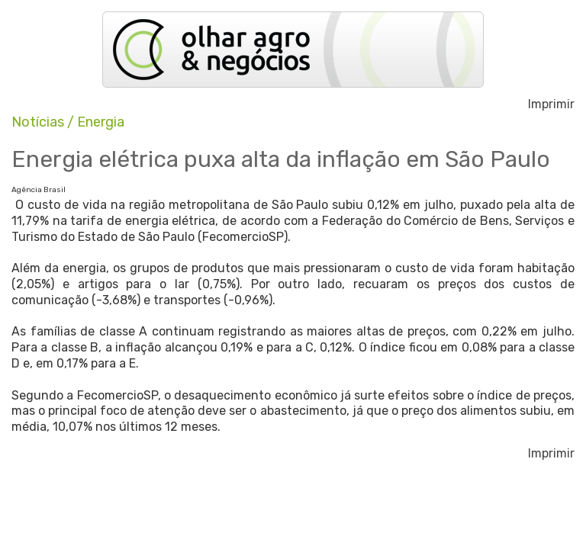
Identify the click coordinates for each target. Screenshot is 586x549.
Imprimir (551, 104)
